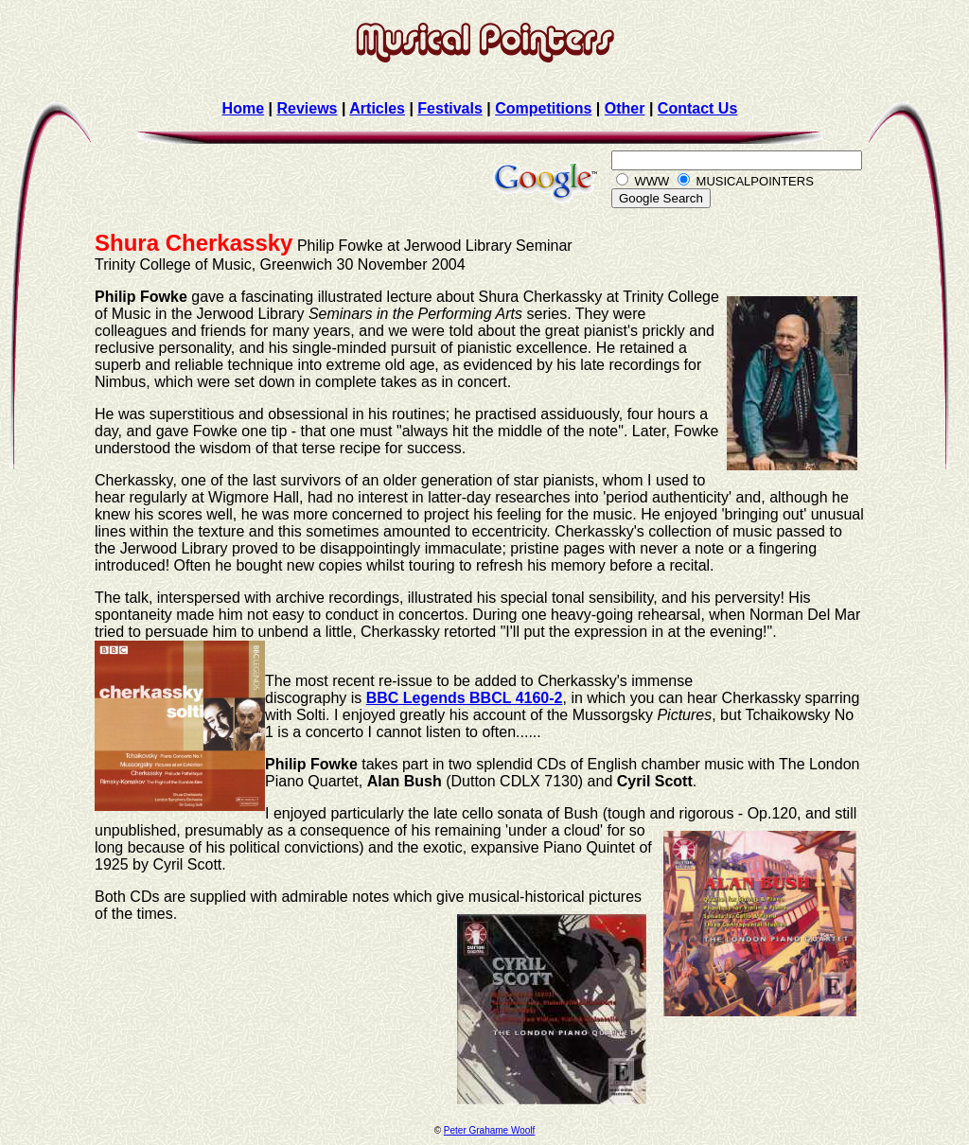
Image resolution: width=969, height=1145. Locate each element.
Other (625, 108)
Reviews (306, 108)
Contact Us (697, 108)
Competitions (543, 108)
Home (243, 108)
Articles (377, 108)
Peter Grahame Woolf (490, 1130)
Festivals (449, 108)
